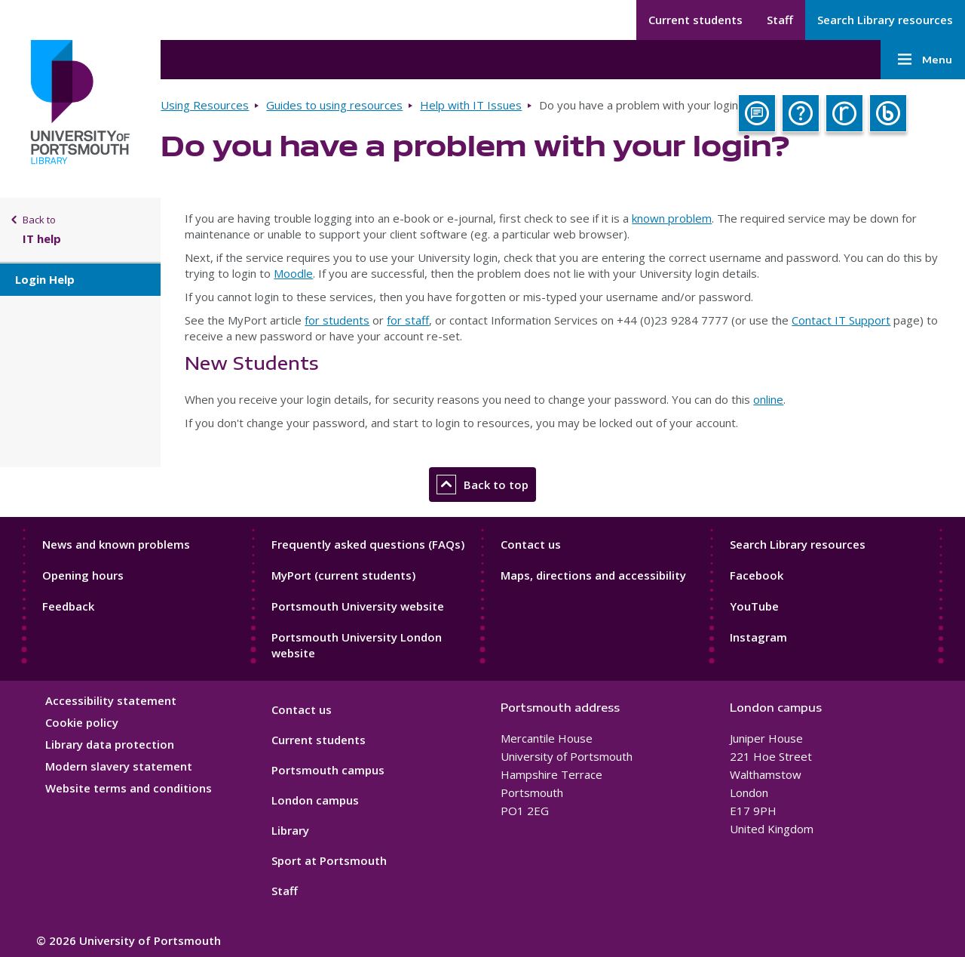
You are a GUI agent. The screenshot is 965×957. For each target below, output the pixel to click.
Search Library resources (885, 19)
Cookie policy (81, 722)
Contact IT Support (841, 320)
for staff (408, 320)
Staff (780, 19)
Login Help (45, 279)
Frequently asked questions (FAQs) (367, 544)
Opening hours (83, 575)
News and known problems (116, 544)
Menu (922, 59)
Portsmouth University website (357, 606)
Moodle (293, 273)
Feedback (68, 606)
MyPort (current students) (343, 575)
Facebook (756, 575)
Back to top (482, 484)
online (768, 399)
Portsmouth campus (327, 769)
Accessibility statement (110, 700)
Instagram (758, 637)
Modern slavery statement (118, 766)
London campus (315, 800)
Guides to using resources (334, 104)
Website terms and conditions (128, 787)
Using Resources (205, 104)
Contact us (531, 544)
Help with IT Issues (471, 104)
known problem (672, 218)
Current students (695, 19)
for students (337, 320)
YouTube (754, 606)
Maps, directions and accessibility (593, 575)
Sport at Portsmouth (329, 860)
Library (290, 830)
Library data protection (109, 744)
